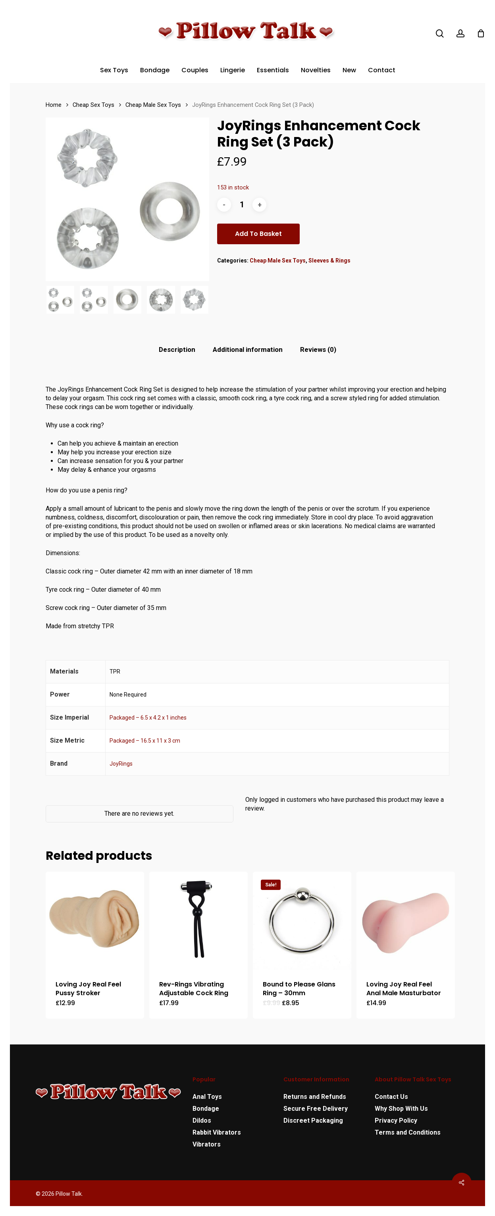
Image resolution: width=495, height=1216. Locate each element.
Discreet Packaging (313, 1120)
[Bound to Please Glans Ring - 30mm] (302, 921)
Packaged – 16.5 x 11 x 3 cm (145, 740)
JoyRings (121, 763)
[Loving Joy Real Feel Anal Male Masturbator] (405, 921)
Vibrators (207, 1144)
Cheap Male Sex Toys (153, 104)
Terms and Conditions (408, 1132)
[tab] (177, 349)
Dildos (202, 1120)
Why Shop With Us (401, 1108)
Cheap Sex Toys (93, 104)
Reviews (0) (318, 349)
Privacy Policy (396, 1120)
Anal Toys (207, 1096)
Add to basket (258, 233)
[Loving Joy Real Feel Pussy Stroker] (95, 921)
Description (177, 349)
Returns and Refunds (314, 1096)
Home (54, 104)
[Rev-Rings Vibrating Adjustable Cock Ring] (198, 921)
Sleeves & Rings (329, 260)
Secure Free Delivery (315, 1108)
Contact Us (391, 1096)
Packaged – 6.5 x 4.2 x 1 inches (148, 717)
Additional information (248, 349)
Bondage (206, 1108)
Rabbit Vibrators (217, 1132)
